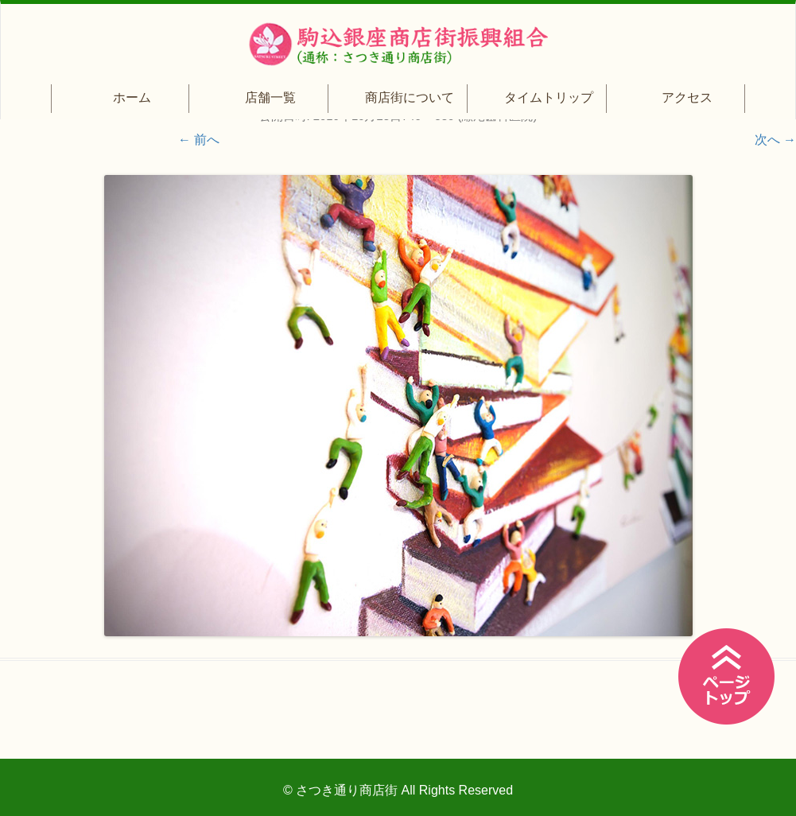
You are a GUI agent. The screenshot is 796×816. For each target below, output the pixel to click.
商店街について (409, 97)
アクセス (687, 97)
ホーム (132, 97)
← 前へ (198, 139)
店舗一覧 (270, 97)
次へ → (775, 139)
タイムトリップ (548, 97)
